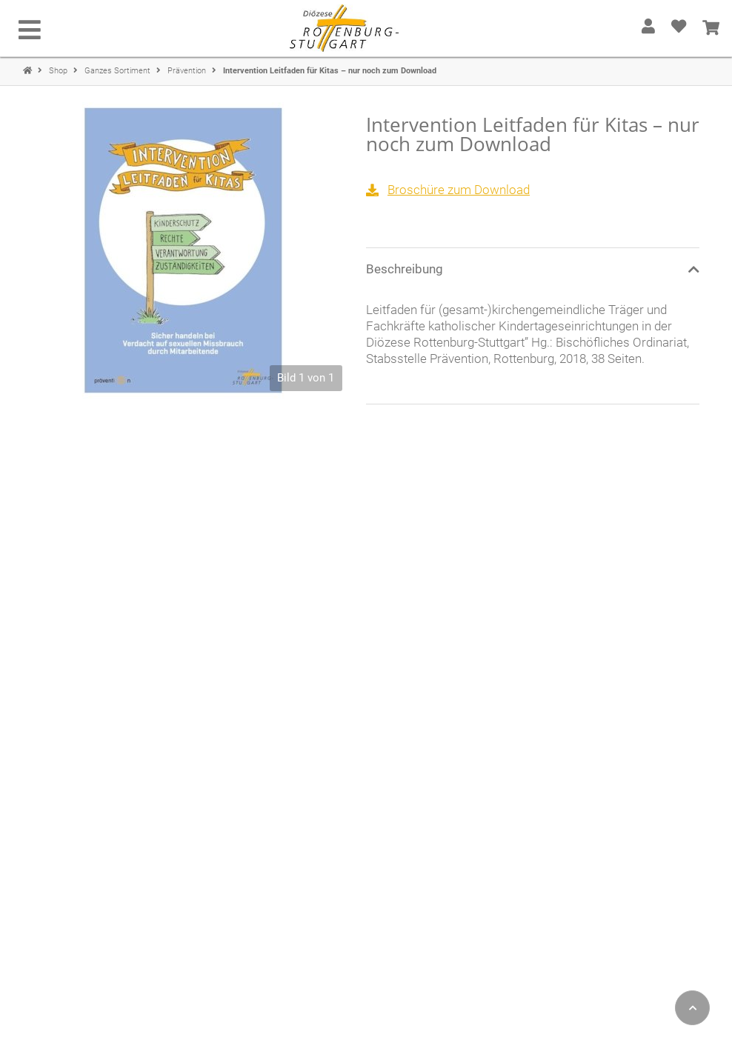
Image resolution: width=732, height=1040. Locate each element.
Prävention (187, 71)
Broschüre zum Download (458, 189)
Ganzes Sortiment (118, 71)
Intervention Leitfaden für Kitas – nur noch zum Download (329, 71)
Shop (59, 71)
